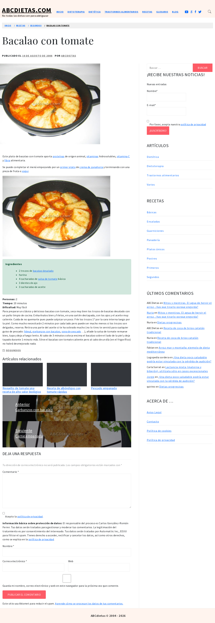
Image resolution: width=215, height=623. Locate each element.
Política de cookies (159, 430)
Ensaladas (153, 221)
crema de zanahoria (91, 167)
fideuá (27, 331)
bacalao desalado (43, 270)
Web (70, 561)
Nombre (8, 546)
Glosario (162, 11)
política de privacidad (30, 516)
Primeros (153, 267)
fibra (7, 160)
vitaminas (92, 156)
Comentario (11, 471)
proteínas (58, 156)
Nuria (150, 312)
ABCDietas (68, 55)
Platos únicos (156, 249)
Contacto (153, 421)
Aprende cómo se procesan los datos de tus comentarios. (89, 603)
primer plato (68, 167)
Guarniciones (155, 230)
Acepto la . (24, 516)
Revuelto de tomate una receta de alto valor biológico (22, 390)
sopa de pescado (71, 331)
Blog (175, 11)
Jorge (150, 376)
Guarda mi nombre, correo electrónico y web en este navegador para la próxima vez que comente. (61, 585)
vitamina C (123, 156)
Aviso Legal (154, 412)
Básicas (152, 212)
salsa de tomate (47, 278)
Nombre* (166, 95)
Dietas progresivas (169, 322)
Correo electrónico (15, 561)
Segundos (13, 350)
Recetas (147, 11)
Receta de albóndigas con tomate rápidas (64, 390)
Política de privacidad (161, 440)
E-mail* (166, 109)
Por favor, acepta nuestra (176, 124)
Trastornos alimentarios (121, 11)
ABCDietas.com (27, 10)
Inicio (60, 11)
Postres (152, 258)
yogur (25, 171)
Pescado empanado (104, 388)
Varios (151, 184)
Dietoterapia (76, 11)
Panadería (153, 240)
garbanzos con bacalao (46, 331)
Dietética (95, 11)
